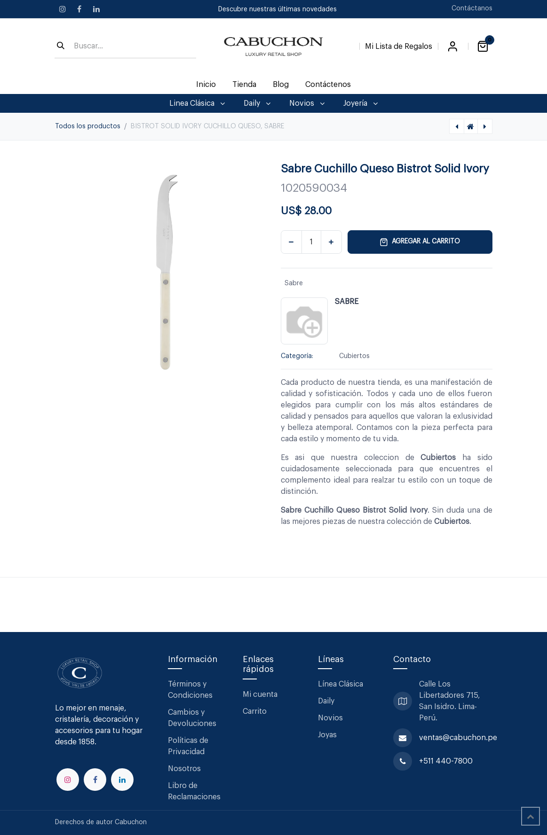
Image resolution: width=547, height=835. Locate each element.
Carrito (255, 711)
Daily (326, 701)
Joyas (327, 735)
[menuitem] (206, 84)
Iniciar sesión (453, 46)
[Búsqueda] (61, 46)
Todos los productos (87, 126)
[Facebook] (79, 8)
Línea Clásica (340, 684)
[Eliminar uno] (291, 242)
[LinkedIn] (96, 8)
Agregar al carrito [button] (420, 242)
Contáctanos (472, 8)
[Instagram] (62, 8)
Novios (330, 718)
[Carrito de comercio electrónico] (483, 46)
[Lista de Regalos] (398, 44)
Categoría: (297, 356)
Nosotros (184, 769)
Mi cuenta (260, 694)
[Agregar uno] (331, 242)
